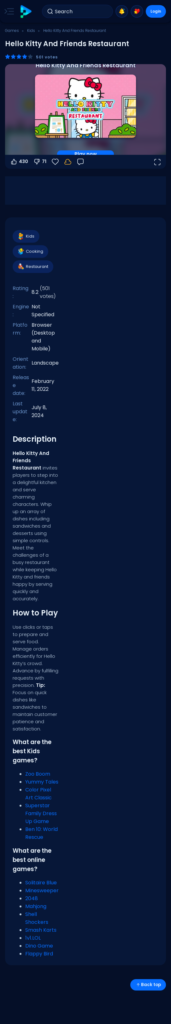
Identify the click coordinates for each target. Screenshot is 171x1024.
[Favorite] (55, 162)
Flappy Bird (39, 953)
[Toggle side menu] (8, 11)
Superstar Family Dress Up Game (41, 813)
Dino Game (39, 945)
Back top (148, 985)
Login (155, 11)
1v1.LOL (33, 938)
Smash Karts (40, 930)
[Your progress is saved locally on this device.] (68, 162)
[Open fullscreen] (157, 162)
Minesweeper (42, 890)
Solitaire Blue (41, 882)
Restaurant (32, 266)
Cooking (30, 251)
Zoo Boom (37, 774)
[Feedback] (80, 162)
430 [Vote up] (19, 162)
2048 (31, 898)
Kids (31, 30)
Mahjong (35, 906)
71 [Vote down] (39, 162)
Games (12, 30)
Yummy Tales (41, 781)
